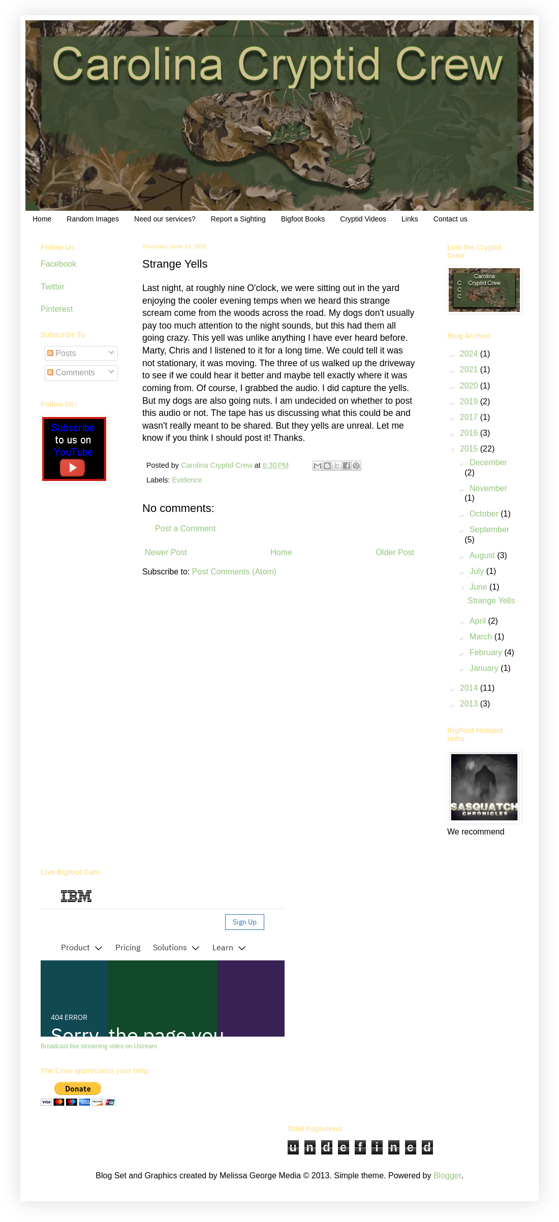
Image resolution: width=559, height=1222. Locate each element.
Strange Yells (491, 600)
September (489, 529)
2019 (470, 401)
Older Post (395, 552)
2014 (470, 688)
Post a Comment (185, 528)
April (479, 621)
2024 (470, 353)
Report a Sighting (238, 219)
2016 (470, 433)
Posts (61, 353)
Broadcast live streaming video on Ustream (99, 1046)
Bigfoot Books (303, 219)
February (487, 652)
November (488, 488)
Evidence (187, 480)
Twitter (53, 286)
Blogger (447, 1175)
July (478, 571)
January (485, 668)
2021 (470, 369)
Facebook (58, 264)
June (479, 587)
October (485, 513)
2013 (470, 703)
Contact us (450, 219)
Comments (71, 372)
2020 (470, 385)
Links (409, 219)
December (488, 462)
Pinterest (57, 309)
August (483, 555)
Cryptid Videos (363, 219)
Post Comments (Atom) (234, 571)
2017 (470, 417)
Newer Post (166, 552)
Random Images (93, 219)
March (482, 636)
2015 (470, 448)
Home (42, 219)
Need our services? (165, 219)
